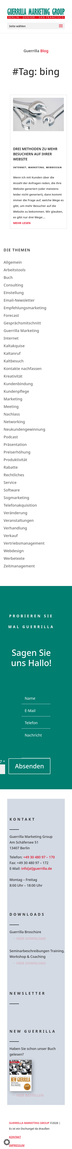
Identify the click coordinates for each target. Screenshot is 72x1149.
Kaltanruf (12, 353)
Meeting (11, 406)
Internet (19, 167)
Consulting (13, 285)
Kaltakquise (14, 345)
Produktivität (15, 459)
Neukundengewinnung (24, 429)
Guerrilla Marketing (21, 330)
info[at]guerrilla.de (36, 868)
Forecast (11, 315)
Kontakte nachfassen (22, 368)
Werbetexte (14, 558)
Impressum (17, 1145)
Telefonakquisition (20, 505)
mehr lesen (22, 223)
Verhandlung (15, 528)
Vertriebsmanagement (24, 543)
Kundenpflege (16, 391)
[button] (7, 1142)
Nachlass (12, 414)
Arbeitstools (14, 269)
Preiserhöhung (17, 452)
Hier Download (31, 938)
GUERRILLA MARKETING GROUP (29, 1123)
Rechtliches (14, 474)
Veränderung (15, 512)
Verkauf (11, 535)
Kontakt (15, 1137)
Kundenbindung (18, 383)
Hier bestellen (30, 1095)
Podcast (11, 436)
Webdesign (54, 167)
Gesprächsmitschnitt (22, 323)
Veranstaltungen (19, 520)
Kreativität (13, 376)
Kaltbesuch (14, 361)
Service (10, 482)
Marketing (36, 167)
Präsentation (15, 444)
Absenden (29, 766)
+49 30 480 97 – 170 (39, 857)
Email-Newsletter (19, 300)
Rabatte (11, 467)
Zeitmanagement (19, 566)
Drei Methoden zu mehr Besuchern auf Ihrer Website (35, 154)
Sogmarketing (16, 497)
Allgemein (13, 262)
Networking (14, 421)
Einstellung (14, 292)
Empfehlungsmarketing (25, 307)
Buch (8, 277)
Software (12, 490)
